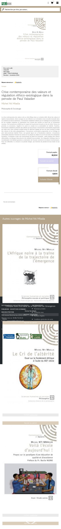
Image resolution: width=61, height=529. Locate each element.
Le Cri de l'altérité (30, 406)
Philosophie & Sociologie (11, 109)
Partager (3, 86)
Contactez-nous (39, 312)
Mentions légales (39, 316)
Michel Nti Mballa (10, 103)
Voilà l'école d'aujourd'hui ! (30, 507)
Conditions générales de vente (43, 319)
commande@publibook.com (15, 321)
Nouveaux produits (39, 309)
